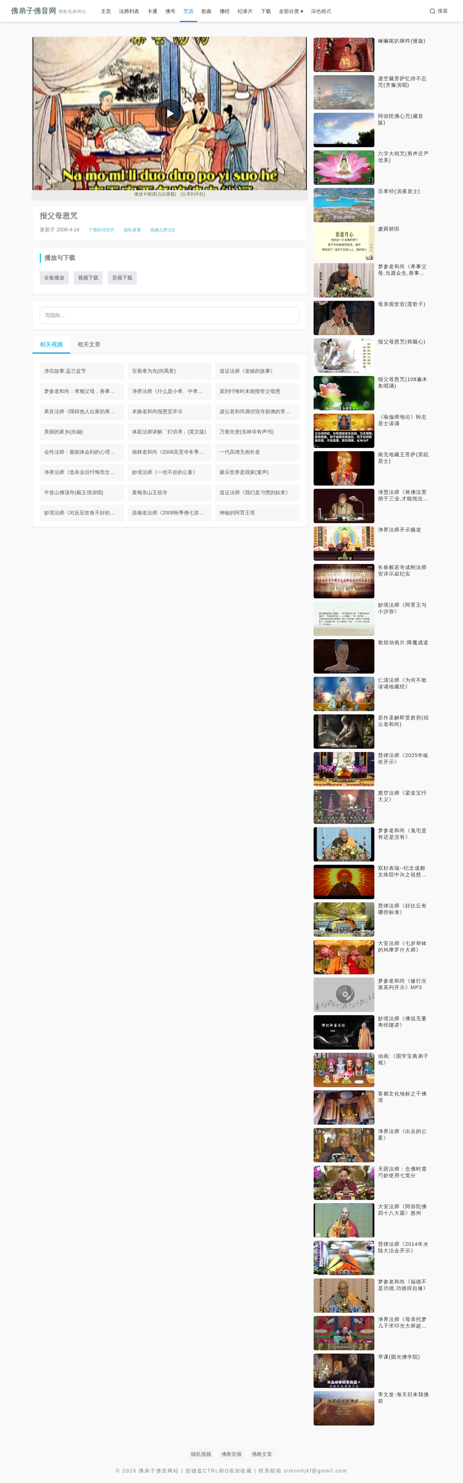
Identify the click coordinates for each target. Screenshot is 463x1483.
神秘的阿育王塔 (237, 513)
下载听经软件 (102, 229)
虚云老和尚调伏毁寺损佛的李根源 (258, 411)
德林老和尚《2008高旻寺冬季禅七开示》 (172, 452)
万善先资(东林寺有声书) (246, 432)
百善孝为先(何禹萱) (154, 371)
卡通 (152, 11)
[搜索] (438, 11)
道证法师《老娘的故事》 (247, 371)
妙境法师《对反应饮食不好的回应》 (84, 513)
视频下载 (88, 278)
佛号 (170, 11)
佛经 (225, 11)
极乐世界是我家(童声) (244, 472)
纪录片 (245, 11)
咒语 (188, 11)
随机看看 (132, 229)
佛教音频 (231, 1454)
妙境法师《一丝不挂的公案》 (165, 472)
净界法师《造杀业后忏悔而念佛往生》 (84, 472)
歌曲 (206, 11)
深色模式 (321, 11)
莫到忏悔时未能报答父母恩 (250, 391)
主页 (106, 11)
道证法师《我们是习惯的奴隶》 (255, 492)
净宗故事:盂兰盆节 (65, 371)
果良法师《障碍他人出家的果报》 (82, 411)
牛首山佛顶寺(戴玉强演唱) (73, 492)
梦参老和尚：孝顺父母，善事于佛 (82, 391)
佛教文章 (262, 1454)
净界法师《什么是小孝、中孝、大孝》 (172, 391)
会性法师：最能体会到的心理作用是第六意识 (84, 452)
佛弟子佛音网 (48, 11)
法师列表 (129, 11)
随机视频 (201, 1454)
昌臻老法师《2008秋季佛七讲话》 (170, 513)
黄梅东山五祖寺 (149, 492)
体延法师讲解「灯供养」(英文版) (169, 432)
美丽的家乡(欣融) (63, 432)
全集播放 (54, 278)
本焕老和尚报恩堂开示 (157, 411)
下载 (266, 11)
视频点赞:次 (162, 229)
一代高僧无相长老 (240, 452)
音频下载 (122, 278)
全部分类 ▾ (291, 11)
